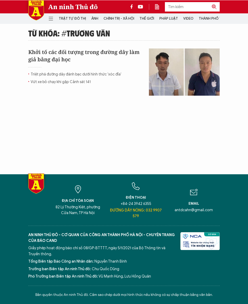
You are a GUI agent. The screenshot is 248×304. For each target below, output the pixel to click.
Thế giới (146, 18)
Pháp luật (168, 18)
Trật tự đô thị (72, 18)
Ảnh (94, 18)
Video (188, 18)
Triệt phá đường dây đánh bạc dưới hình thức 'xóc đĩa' (76, 74)
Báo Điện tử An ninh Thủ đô (36, 10)
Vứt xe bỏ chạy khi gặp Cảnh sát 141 (61, 82)
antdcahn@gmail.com (194, 210)
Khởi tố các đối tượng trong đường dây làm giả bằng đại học (83, 55)
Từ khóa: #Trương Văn (69, 33)
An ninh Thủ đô (73, 7)
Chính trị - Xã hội (119, 18)
